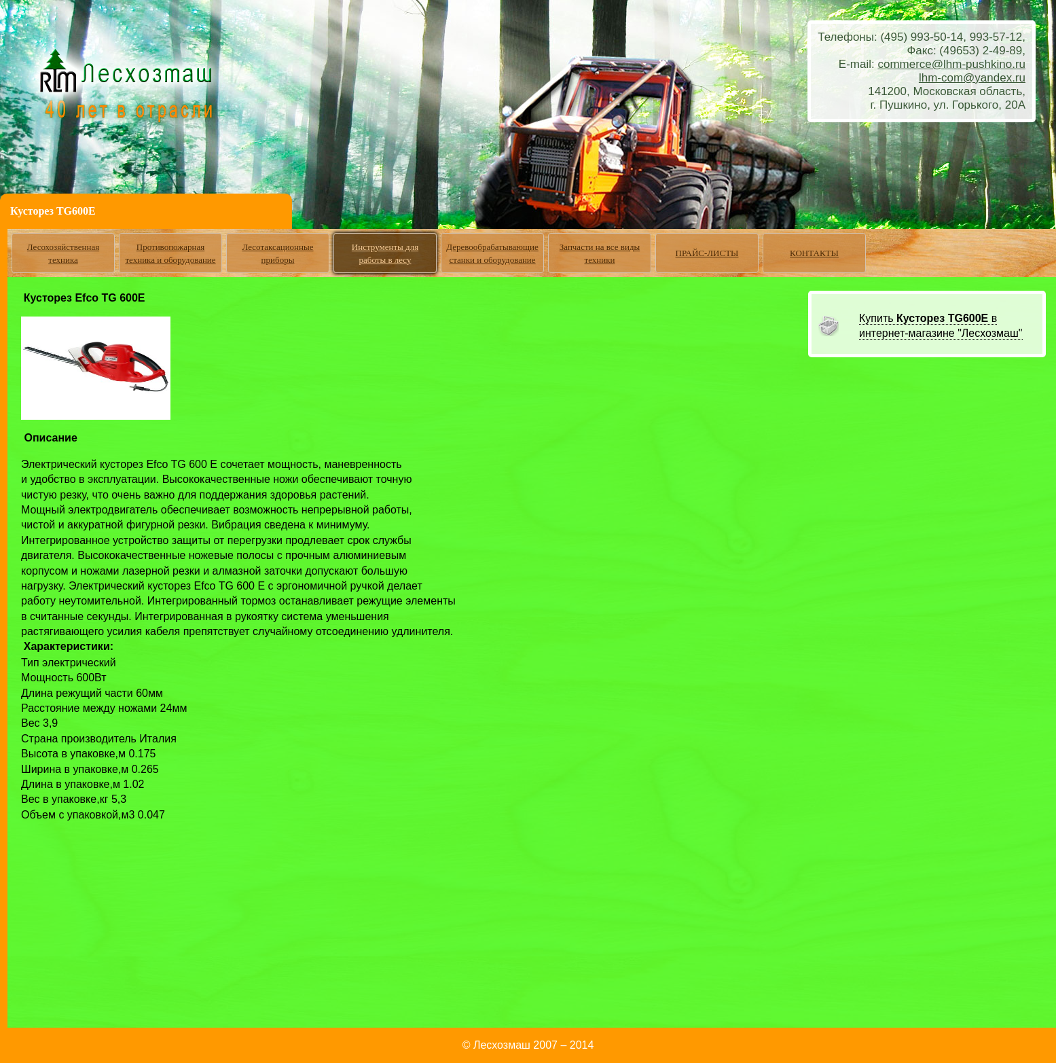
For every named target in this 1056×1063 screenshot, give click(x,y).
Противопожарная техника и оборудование (170, 253)
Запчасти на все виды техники (600, 253)
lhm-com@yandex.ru (972, 77)
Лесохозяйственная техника (63, 253)
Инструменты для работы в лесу (385, 253)
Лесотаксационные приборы (277, 253)
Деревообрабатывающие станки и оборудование (492, 253)
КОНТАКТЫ (814, 253)
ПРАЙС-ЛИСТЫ (707, 253)
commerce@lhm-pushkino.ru (951, 64)
